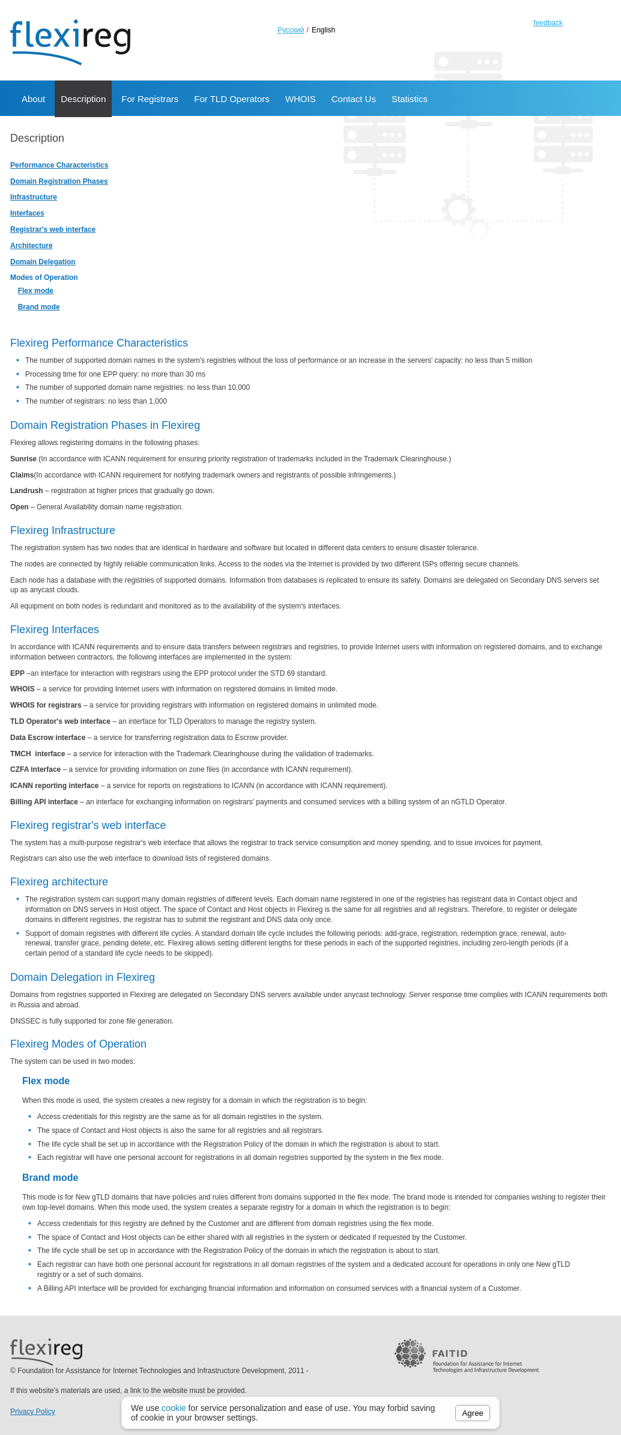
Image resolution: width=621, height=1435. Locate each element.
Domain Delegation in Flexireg (82, 977)
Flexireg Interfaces (54, 629)
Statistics (410, 99)
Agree (472, 1413)
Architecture (31, 245)
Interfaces (27, 213)
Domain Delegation (43, 262)
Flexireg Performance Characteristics (99, 343)
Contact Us (354, 99)
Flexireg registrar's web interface (88, 825)
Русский (290, 30)
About (33, 99)
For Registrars (149, 99)
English (323, 30)
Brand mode (39, 307)
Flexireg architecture (59, 882)
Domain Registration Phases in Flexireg (105, 425)
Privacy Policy (32, 1411)
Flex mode (35, 291)
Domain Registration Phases (59, 181)
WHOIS (300, 99)
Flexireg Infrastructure (62, 530)
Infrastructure (33, 197)
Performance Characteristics (59, 165)
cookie (174, 1408)
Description (83, 99)
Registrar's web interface (52, 229)
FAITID (467, 1390)
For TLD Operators (232, 99)
